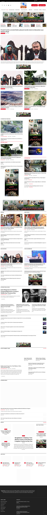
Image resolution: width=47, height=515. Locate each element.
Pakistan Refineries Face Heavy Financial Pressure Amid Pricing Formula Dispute (42, 464)
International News (11, 9)
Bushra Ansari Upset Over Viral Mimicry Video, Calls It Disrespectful (11, 367)
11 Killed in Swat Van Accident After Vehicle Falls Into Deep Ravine (12, 135)
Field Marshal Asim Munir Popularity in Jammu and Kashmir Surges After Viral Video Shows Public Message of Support (35, 272)
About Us (40, 1)
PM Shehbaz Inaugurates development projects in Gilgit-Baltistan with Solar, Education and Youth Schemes (34, 265)
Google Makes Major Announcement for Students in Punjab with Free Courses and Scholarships (11, 239)
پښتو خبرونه (42, 5)
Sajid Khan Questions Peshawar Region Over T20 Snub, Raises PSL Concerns (5, 445)
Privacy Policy (44, 1)
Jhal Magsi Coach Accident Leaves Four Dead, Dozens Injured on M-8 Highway (11, 272)
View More (44, 287)
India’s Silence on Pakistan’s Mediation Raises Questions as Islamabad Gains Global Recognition (23, 507)
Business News (3, 109)
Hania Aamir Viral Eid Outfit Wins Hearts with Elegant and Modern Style (36, 373)
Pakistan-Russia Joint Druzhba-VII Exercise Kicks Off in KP (3, 26)
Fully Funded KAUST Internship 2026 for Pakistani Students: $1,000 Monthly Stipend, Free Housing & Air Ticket (18, 335)
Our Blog (40, 9)
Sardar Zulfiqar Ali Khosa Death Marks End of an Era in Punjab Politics (10, 243)
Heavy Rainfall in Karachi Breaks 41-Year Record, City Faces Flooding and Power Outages (35, 235)
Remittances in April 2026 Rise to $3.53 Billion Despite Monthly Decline (34, 107)
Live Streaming (36, 9)
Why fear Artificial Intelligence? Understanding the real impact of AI (11, 331)
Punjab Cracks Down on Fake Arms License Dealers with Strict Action (15, 26)
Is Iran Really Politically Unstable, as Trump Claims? (22, 502)
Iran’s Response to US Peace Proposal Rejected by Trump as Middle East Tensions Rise (10, 291)
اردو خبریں (34, 5)
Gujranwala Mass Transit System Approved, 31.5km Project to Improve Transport (10, 235)
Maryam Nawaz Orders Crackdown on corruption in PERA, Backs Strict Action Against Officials (11, 228)
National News (17, 9)
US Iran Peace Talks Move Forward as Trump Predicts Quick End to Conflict (39, 305)
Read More (3, 299)
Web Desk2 (41, 437)
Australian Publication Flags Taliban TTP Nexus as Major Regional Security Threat (34, 178)
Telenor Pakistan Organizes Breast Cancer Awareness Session (27, 26)
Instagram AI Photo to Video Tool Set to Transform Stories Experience (12, 322)
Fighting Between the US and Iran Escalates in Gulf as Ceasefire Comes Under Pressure (23, 305)
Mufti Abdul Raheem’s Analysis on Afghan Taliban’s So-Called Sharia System (35, 182)
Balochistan (3, 33)
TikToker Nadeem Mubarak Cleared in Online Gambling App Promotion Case (40, 359)
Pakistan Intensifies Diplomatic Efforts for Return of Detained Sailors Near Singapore (12, 167)
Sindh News (26, 212)
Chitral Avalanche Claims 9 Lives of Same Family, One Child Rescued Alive (41, 435)
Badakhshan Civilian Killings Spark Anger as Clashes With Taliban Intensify (35, 174)
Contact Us (44, 9)
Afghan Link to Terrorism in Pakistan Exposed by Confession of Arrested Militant (11, 279)
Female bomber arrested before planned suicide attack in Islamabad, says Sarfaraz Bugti (15, 1)
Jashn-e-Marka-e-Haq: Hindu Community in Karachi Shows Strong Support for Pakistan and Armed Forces (34, 228)
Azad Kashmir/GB (28, 249)
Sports (6, 429)
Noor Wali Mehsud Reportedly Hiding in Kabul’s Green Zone (33, 186)
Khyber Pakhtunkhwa (24, 9)
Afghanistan (30, 9)
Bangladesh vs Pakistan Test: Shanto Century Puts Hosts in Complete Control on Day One (23, 439)
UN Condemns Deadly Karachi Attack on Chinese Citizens (38, 26)
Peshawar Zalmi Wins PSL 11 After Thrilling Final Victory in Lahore (6, 432)
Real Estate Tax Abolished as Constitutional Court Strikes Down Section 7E (18, 464)
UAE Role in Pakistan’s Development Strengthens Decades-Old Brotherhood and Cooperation (22, 512)
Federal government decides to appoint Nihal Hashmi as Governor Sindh (34, 239)
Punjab (13, 24)
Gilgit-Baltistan (26, 266)
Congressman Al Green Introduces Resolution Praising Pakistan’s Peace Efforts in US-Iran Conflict (7, 305)
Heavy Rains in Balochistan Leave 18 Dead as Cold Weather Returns (11, 275)
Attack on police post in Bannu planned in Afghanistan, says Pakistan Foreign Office (34, 87)
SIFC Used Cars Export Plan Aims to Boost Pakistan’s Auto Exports (11, 418)
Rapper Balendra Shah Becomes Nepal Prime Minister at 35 (28, 359)
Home (7, 9)
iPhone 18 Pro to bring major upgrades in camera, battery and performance (12, 327)
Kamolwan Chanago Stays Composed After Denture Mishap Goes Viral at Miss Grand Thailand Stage (36, 364)
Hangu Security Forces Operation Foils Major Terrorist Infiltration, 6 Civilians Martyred (11, 139)
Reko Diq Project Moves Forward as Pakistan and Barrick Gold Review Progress (11, 107)
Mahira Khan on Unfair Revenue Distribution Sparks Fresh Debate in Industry (36, 368)
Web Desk (6, 434)
